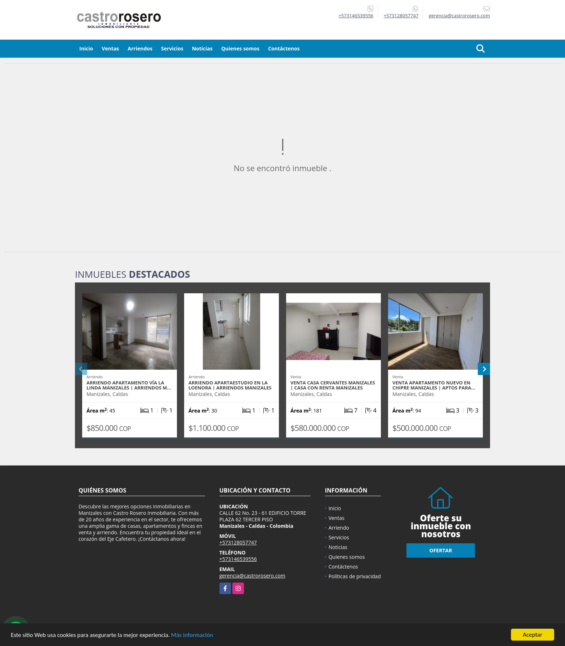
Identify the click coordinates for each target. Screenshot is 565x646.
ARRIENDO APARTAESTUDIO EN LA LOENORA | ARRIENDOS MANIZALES (230, 385)
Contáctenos (284, 48)
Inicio (86, 48)
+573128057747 (401, 15)
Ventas (110, 48)
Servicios (172, 48)
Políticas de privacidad (355, 576)
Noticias (202, 48)
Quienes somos (240, 48)
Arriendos (140, 48)
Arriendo (339, 527)
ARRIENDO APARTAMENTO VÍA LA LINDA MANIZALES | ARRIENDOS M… (128, 385)
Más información (192, 635)
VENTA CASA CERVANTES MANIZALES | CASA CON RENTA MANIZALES (332, 385)
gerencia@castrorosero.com (252, 575)
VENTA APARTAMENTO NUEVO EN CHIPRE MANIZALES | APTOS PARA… (433, 385)
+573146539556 (355, 15)
